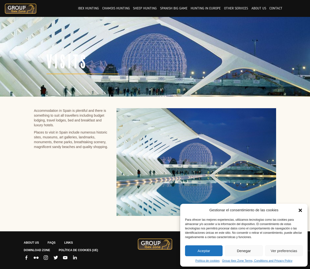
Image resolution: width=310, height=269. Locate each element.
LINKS (68, 242)
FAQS (52, 242)
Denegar (244, 251)
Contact (275, 8)
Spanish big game (173, 8)
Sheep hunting (145, 8)
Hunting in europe (206, 8)
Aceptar (204, 251)
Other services (236, 8)
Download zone (37, 250)
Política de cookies (207, 260)
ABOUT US (31, 242)
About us (258, 8)
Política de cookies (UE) (78, 250)
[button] (300, 210)
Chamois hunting (116, 8)
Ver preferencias (284, 251)
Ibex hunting (88, 8)
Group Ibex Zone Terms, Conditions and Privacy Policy (257, 260)
